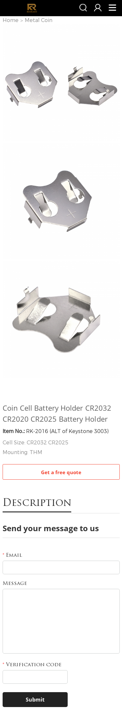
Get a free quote (61, 472)
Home (11, 20)
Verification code (32, 665)
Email (12, 555)
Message (15, 583)
